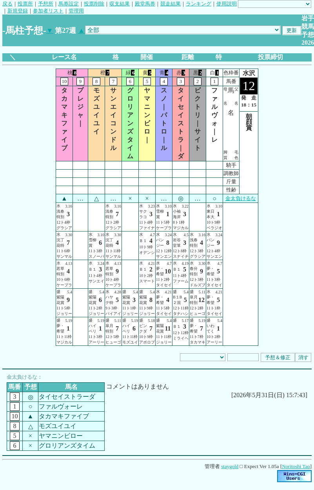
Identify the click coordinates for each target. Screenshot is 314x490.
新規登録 (17, 11)
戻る (7, 4)
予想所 (45, 4)
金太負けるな (240, 198)
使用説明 (226, 4)
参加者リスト (48, 11)
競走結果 (170, 4)
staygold (229, 466)
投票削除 (94, 4)
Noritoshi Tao (296, 466)
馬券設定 (68, 4)
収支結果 (119, 4)
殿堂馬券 (145, 4)
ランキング (198, 4)
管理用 (76, 11)
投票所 (25, 4)
